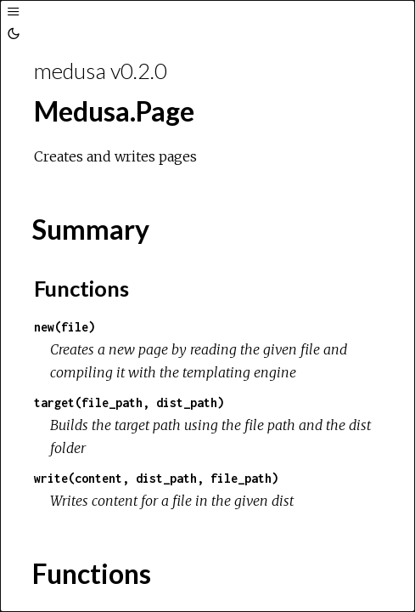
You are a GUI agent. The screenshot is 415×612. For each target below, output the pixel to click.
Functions (81, 288)
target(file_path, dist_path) (129, 402)
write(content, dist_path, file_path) (156, 478)
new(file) (64, 327)
